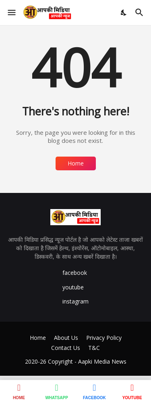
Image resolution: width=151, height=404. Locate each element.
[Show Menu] (11, 12)
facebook (74, 272)
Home (76, 163)
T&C (94, 348)
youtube (73, 287)
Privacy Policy (104, 337)
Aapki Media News (102, 361)
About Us (66, 337)
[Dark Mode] (124, 12)
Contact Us (65, 348)
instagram (75, 301)
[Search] (140, 12)
